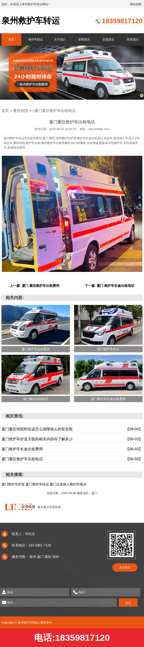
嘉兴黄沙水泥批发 (49, 507)
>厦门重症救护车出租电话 (54, 111)
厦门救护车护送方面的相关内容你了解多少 (72, 439)
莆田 (48, 557)
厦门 (41, 557)
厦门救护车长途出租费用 (72, 449)
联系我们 (133, 39)
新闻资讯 (84, 39)
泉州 (33, 557)
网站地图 (136, 4)
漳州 (55, 557)
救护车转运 (35, 39)
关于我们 (60, 39)
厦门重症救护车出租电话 (72, 459)
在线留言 (108, 39)
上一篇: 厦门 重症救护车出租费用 (34, 285)
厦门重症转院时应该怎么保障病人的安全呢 (72, 429)
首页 (11, 39)
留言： (52, 602)
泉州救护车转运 (30, 20)
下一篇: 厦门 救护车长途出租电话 (109, 285)
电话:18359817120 (72, 638)
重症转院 (20, 111)
